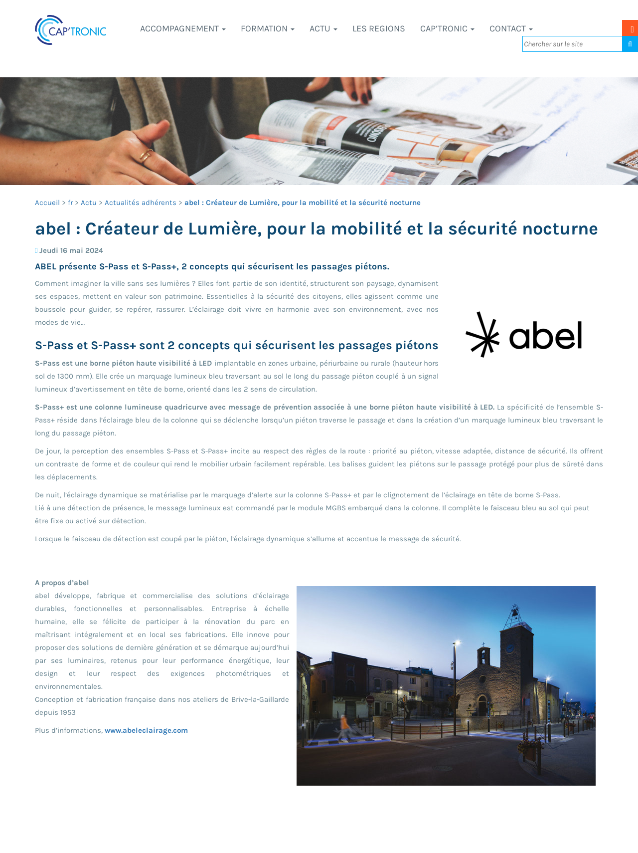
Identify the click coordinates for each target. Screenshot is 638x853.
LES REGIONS (378, 28)
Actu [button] (323, 28)
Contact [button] (511, 28)
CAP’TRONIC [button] (447, 28)
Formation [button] (268, 28)
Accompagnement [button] (183, 28)
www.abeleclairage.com (146, 730)
